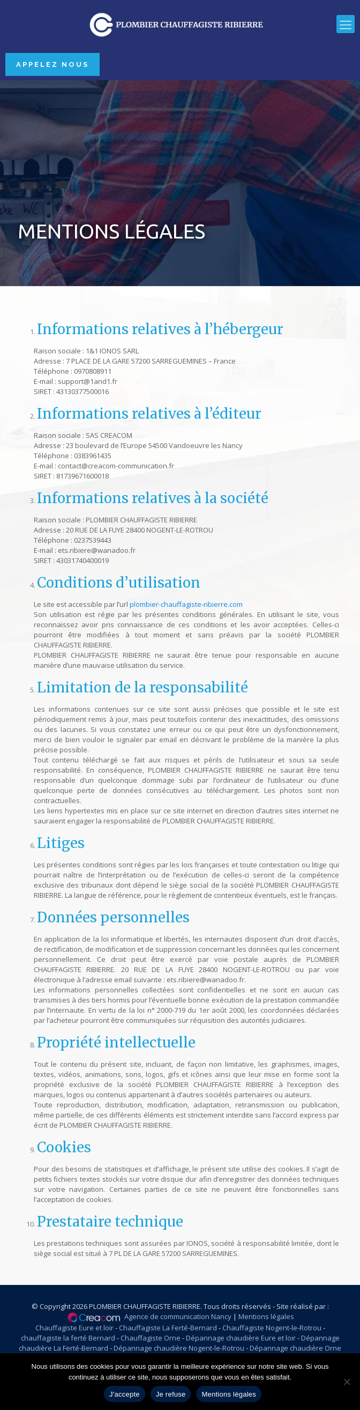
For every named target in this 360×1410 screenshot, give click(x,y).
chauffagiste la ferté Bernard (68, 1338)
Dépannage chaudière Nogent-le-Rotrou (179, 1348)
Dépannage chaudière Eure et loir (241, 1338)
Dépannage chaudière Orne (295, 1348)
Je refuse (171, 1394)
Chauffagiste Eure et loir (74, 1327)
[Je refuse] (346, 1381)
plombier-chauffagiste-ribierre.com (186, 604)
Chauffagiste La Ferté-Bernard (168, 1327)
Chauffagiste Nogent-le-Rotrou (271, 1327)
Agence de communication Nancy (177, 1316)
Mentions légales (266, 1316)
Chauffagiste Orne (151, 1338)
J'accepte (124, 1394)
